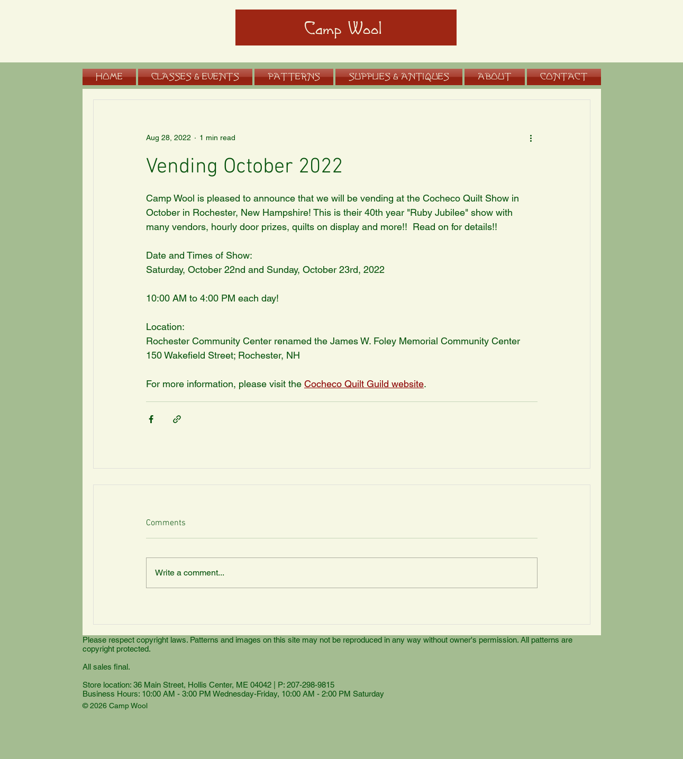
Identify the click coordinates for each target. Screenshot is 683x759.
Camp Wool (343, 29)
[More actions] (531, 138)
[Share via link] (177, 419)
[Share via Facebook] (151, 419)
